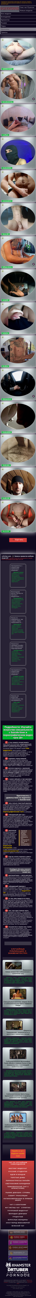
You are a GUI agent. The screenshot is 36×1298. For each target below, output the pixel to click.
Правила (28, 1280)
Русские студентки (17, 1171)
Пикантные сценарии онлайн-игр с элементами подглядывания (17, 646)
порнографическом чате (13, 812)
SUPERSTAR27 (7, 69)
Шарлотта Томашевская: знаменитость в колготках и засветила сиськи (18, 1027)
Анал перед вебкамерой (18, 1223)
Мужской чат (18, 1226)
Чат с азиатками (18, 1204)
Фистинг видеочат (18, 1168)
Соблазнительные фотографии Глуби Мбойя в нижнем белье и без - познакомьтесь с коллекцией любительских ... (18, 1058)
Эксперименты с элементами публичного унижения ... (16, 568)
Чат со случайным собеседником (18, 1163)
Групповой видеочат (18, 1210)
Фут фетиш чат (12, 1207)
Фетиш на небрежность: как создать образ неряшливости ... (17, 620)
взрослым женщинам (7, 847)
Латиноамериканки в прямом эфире (18, 1199)
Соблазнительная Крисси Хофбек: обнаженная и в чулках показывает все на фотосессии (18, 1121)
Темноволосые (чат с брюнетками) (18, 1187)
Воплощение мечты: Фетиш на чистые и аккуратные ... (17, 594)
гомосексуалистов (11, 851)
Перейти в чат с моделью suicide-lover (18, 1153)
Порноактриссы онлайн (18, 1180)
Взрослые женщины (18, 1220)
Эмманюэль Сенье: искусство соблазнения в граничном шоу (18, 968)
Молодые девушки (18, 1213)
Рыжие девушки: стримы (18, 1192)
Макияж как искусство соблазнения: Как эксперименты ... (17, 698)
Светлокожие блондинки (18, 1183)
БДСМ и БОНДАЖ (17, 1174)
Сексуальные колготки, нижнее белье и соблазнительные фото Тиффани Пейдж (18, 997)
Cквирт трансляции (18, 1195)
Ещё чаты (18, 540)
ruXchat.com (6, 556)
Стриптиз (25, 1207)
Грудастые (18, 1216)
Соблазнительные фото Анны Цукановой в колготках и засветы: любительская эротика (18, 1090)
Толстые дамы (18, 1177)
